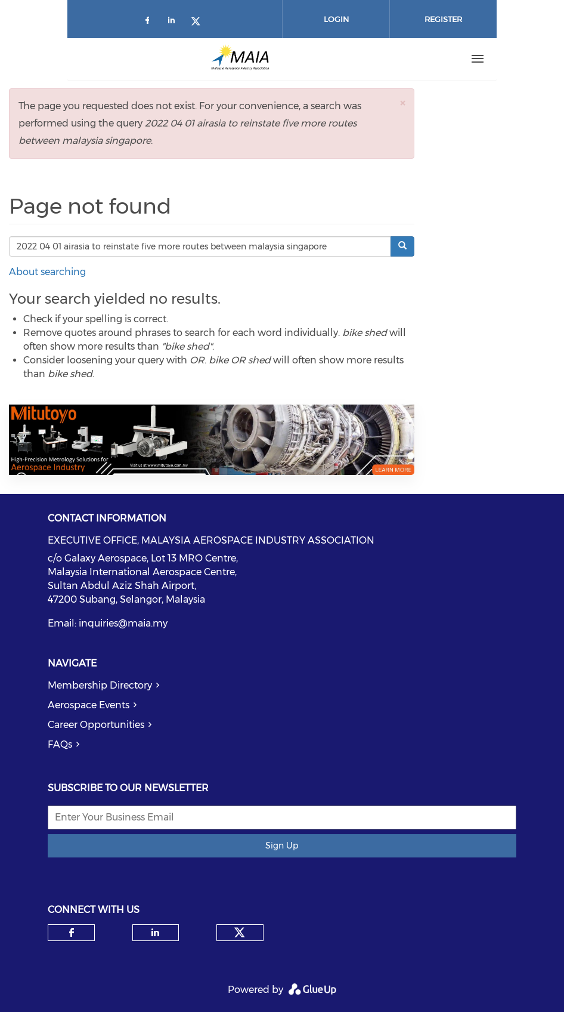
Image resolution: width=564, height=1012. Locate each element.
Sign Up (281, 845)
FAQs (60, 744)
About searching (47, 271)
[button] (402, 103)
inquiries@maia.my (123, 623)
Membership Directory (100, 685)
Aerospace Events (88, 705)
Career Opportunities (96, 724)
